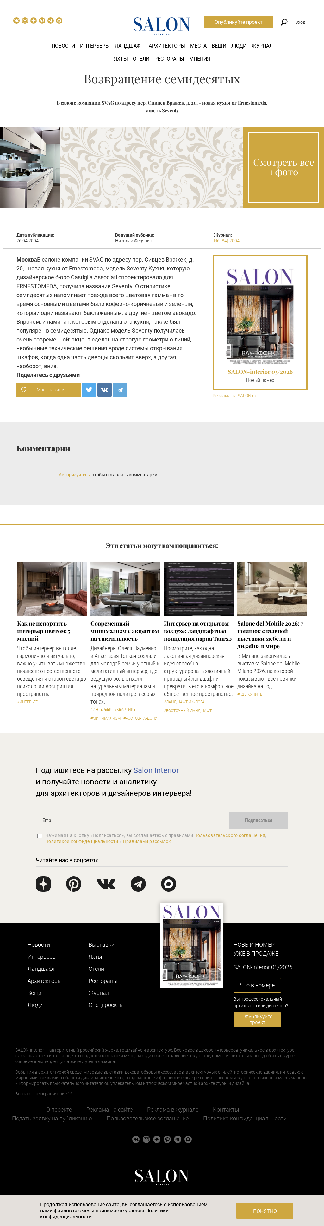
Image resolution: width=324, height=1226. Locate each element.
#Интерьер (27, 702)
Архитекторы (167, 46)
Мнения (199, 59)
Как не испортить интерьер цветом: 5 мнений (43, 630)
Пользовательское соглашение (148, 1118)
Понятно (265, 1211)
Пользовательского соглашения (229, 835)
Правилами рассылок (147, 841)
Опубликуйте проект (239, 22)
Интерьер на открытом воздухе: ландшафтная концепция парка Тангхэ (198, 630)
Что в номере (257, 985)
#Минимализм (105, 718)
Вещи (219, 46)
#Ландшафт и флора (184, 702)
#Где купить (249, 694)
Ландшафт (129, 46)
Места (198, 46)
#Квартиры (125, 709)
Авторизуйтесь (74, 474)
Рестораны (169, 59)
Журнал (262, 46)
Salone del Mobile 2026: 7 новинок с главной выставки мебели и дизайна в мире (270, 634)
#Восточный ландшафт (188, 711)
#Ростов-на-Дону (140, 718)
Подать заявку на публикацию (52, 1118)
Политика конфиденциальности (245, 1118)
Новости (63, 46)
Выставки (102, 944)
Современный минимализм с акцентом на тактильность (124, 630)
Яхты (121, 59)
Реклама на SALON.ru (234, 395)
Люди (238, 46)
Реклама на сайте (109, 1109)
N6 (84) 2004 (227, 240)
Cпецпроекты (106, 1005)
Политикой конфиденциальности (81, 841)
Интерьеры (95, 46)
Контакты (226, 1109)
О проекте (59, 1109)
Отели (141, 59)
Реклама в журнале (172, 1109)
